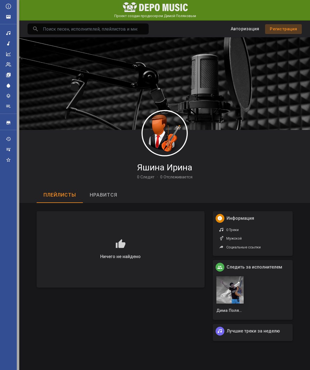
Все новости (8, 6)
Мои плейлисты (8, 149)
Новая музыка (8, 43)
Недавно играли (8, 139)
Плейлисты (8, 106)
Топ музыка (8, 54)
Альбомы (8, 75)
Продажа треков (8, 122)
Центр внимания (8, 85)
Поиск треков (8, 33)
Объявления (8, 17)
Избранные (8, 160)
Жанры (8, 96)
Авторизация (245, 28)
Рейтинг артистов (8, 64)
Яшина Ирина (164, 167)
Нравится (103, 195)
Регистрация (283, 28)
